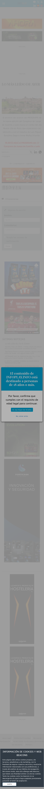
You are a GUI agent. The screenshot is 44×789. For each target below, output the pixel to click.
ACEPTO (9, 784)
